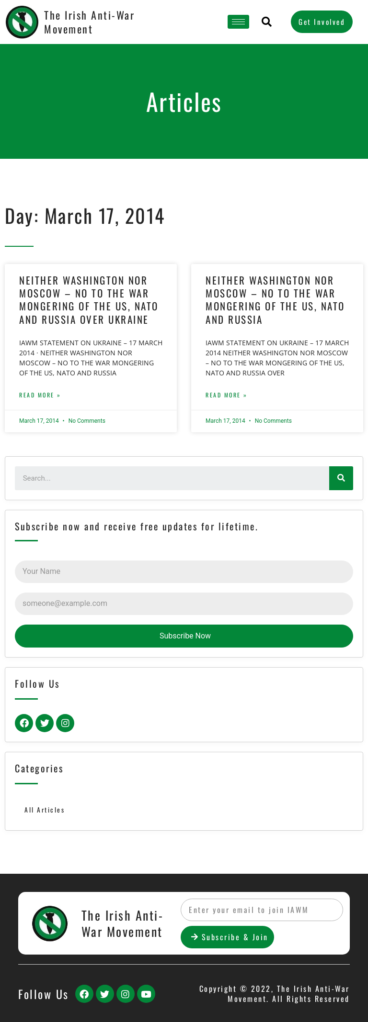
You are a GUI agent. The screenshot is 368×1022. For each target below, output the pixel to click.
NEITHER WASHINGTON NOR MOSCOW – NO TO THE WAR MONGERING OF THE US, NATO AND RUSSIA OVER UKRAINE (89, 300)
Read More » (40, 395)
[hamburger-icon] (238, 22)
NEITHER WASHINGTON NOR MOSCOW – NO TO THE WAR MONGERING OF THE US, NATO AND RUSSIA (275, 300)
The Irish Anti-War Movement (89, 21)
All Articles (44, 809)
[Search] (341, 478)
